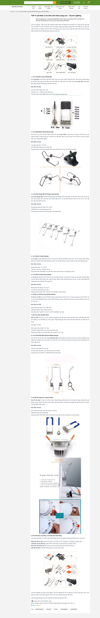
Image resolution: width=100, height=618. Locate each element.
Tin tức (79, 7)
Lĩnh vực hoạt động (60, 7)
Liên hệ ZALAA (86, 7)
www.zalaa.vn (37, 605)
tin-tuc (55, 609)
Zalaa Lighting (64, 609)
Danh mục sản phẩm (49, 7)
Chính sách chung (71, 7)
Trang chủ (33, 7)
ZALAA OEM (73, 609)
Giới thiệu (39, 7)
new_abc (49, 609)
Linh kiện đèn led (39, 609)
